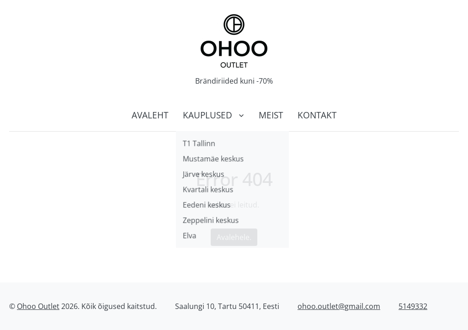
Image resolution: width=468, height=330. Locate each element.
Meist (271, 115)
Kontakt (317, 115)
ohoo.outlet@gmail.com (339, 306)
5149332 (413, 306)
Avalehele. (234, 237)
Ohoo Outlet (38, 306)
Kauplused (207, 115)
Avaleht (150, 115)
